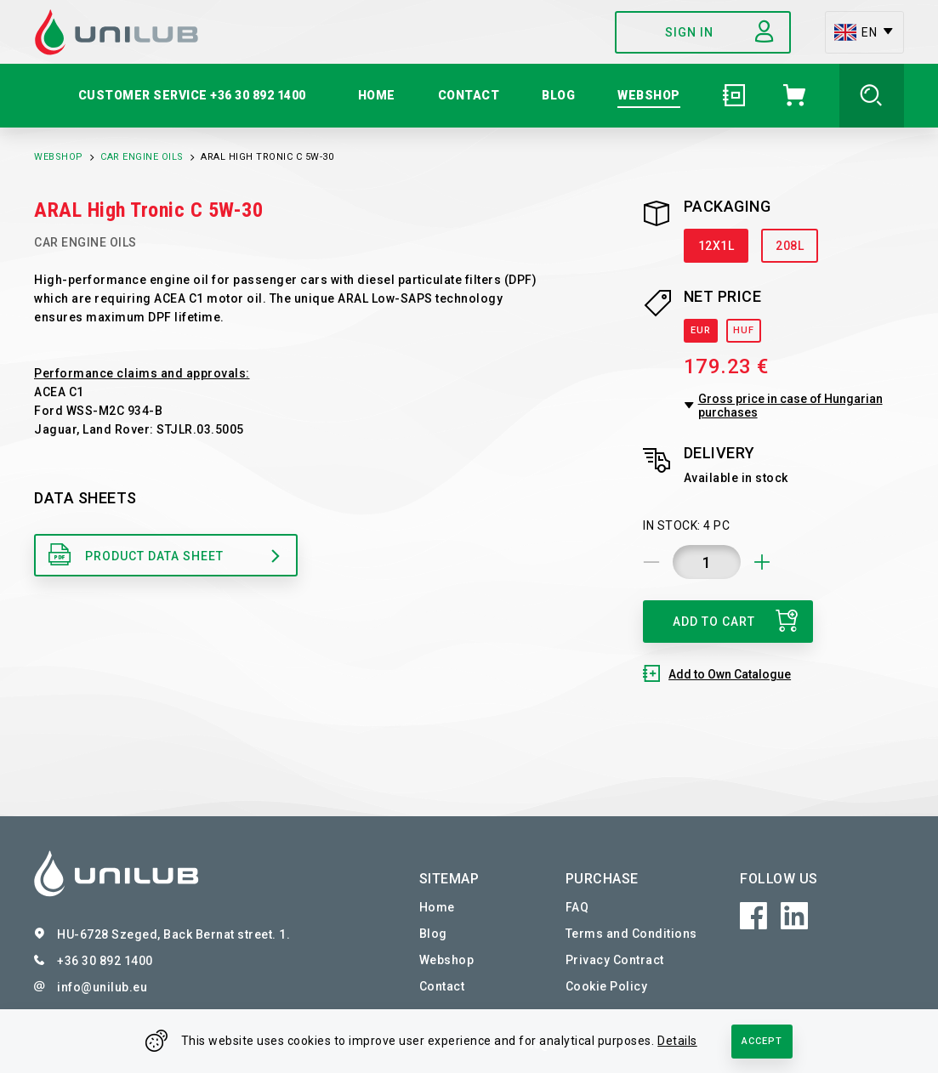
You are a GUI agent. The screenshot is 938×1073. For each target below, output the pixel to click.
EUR (701, 330)
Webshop (58, 156)
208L (790, 246)
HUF (743, 330)
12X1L (716, 246)
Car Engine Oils (142, 156)
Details (677, 1040)
